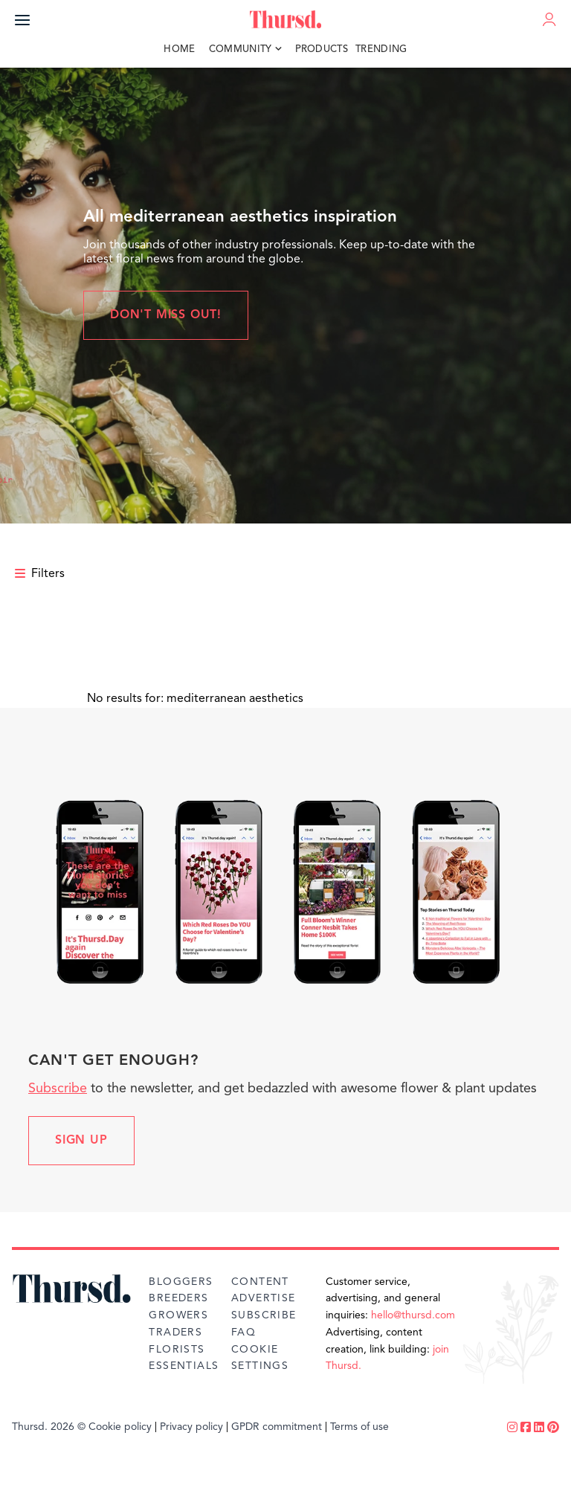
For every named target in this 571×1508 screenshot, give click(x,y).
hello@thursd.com (413, 1315)
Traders (175, 1332)
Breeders (178, 1298)
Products (322, 49)
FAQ (243, 1332)
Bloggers (181, 1282)
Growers (178, 1315)
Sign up (81, 1141)
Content (260, 1282)
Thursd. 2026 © (49, 1427)
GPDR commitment (276, 1427)
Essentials (184, 1366)
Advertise (263, 1298)
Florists (176, 1349)
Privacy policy (191, 1427)
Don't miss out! (166, 315)
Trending (381, 49)
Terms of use (359, 1427)
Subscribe (57, 1088)
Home (179, 49)
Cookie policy (120, 1427)
